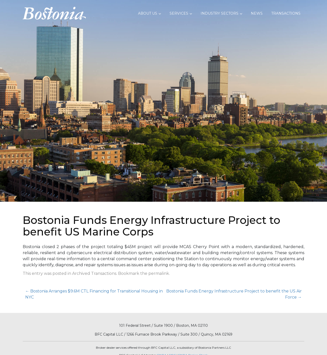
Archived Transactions (94, 273)
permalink (158, 273)
